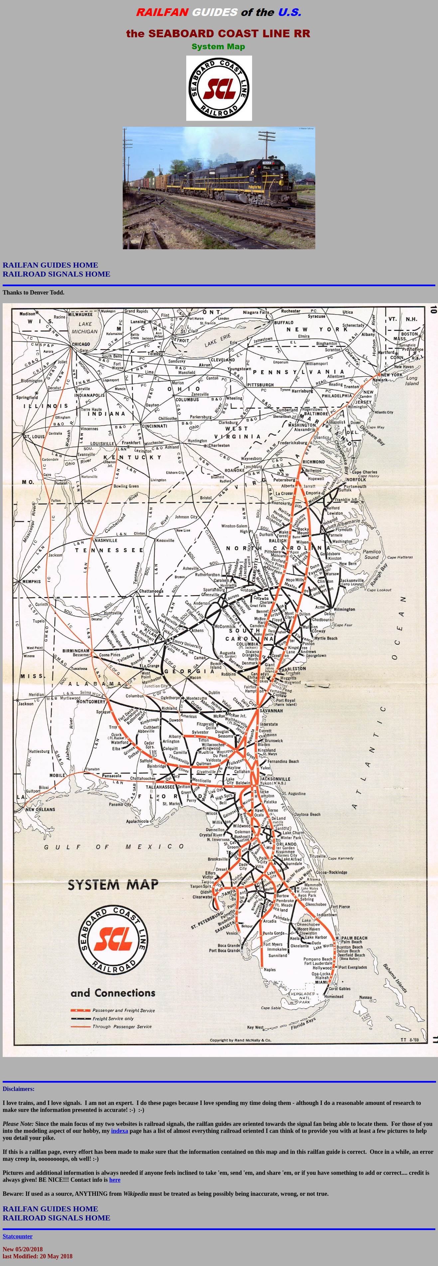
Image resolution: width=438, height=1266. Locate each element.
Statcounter (18, 1236)
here (115, 1179)
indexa (119, 1131)
